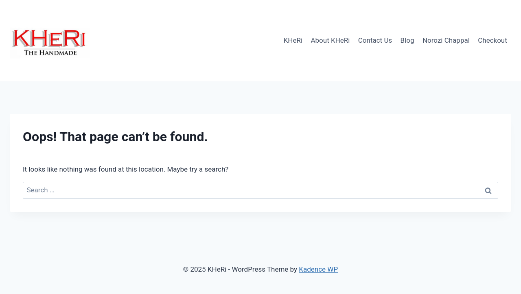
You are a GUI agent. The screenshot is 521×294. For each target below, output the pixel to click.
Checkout (492, 40)
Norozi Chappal (446, 40)
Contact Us (375, 40)
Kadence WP (318, 269)
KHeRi (293, 40)
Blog (407, 40)
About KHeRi (330, 40)
